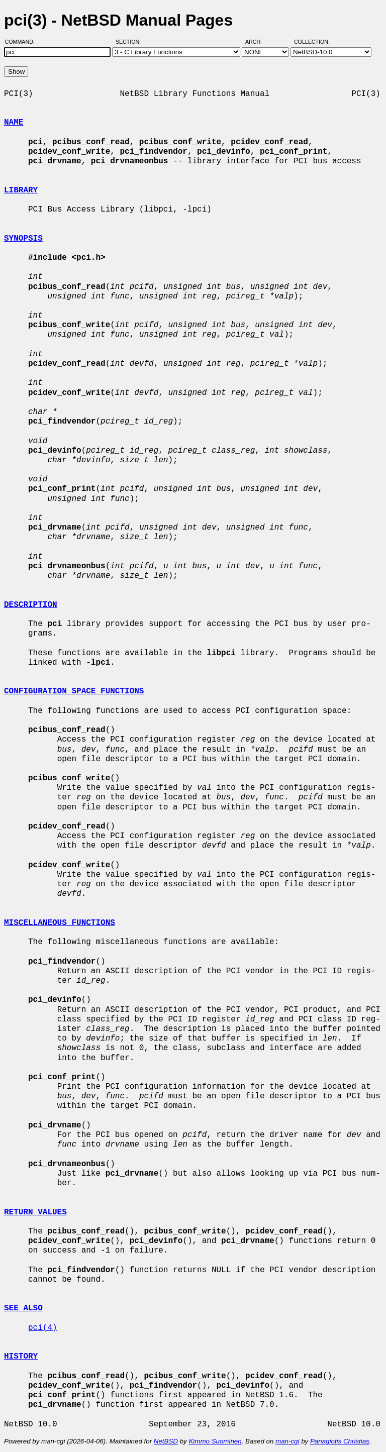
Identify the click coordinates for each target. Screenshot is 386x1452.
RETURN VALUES (35, 1212)
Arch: (258, 42)
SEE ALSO (23, 1308)
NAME (13, 122)
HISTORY (21, 1356)
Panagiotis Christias (339, 1441)
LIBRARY (21, 190)
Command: (23, 42)
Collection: (312, 42)
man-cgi (287, 1441)
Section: (130, 42)
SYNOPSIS (23, 238)
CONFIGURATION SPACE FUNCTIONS (74, 691)
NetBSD (166, 1441)
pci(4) (42, 1327)
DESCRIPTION (30, 604)
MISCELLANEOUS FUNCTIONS (59, 922)
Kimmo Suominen (214, 1441)
